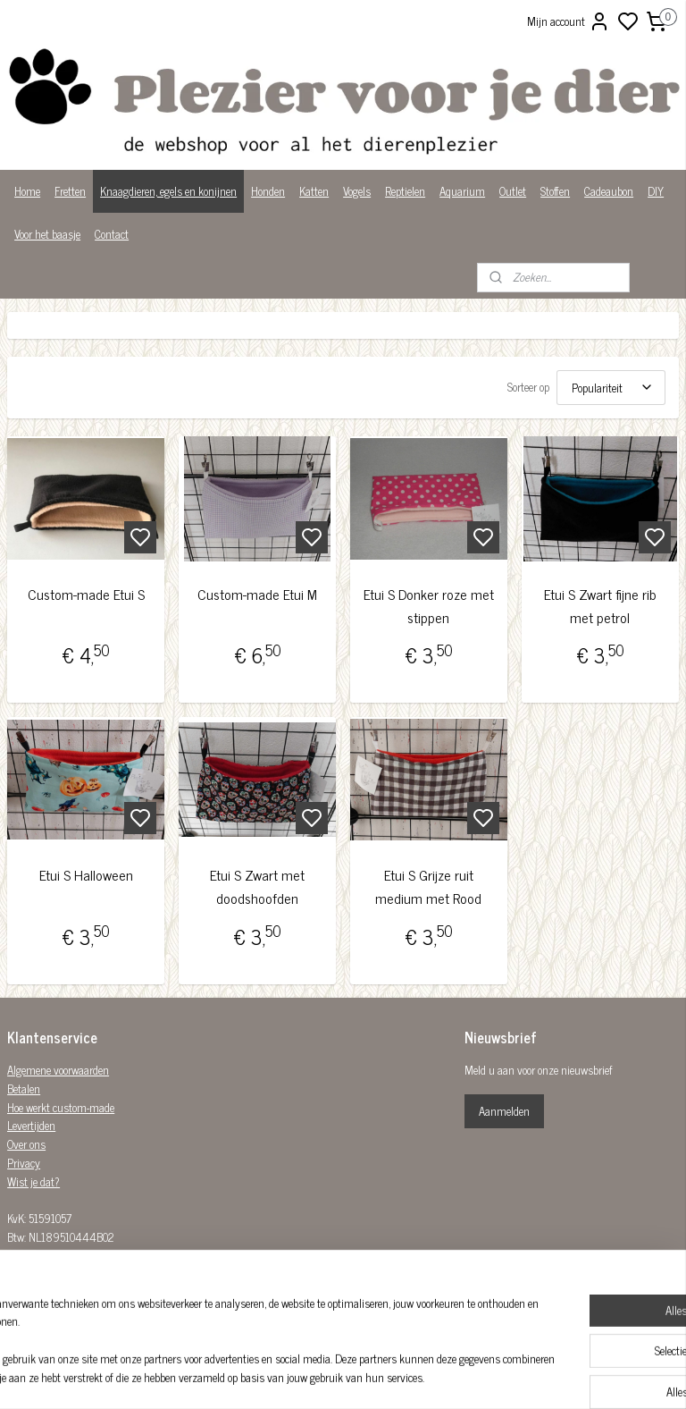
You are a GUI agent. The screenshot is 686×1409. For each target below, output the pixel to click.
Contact (112, 233)
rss (430, 1376)
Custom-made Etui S (86, 594)
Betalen (23, 1088)
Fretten (70, 190)
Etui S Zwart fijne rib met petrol (600, 606)
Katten (314, 190)
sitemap (404, 1376)
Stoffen (555, 190)
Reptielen (405, 190)
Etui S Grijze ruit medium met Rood (428, 887)
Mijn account (568, 21)
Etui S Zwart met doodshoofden (257, 887)
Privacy (23, 1162)
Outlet (512, 190)
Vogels (357, 190)
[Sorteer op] (611, 387)
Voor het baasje (47, 233)
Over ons (26, 1144)
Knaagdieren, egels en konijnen (168, 190)
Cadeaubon (608, 190)
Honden (268, 190)
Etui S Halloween (86, 876)
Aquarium (462, 190)
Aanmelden (504, 1110)
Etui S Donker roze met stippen (429, 606)
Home (27, 190)
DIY (656, 190)
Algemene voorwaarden (58, 1069)
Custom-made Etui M (257, 594)
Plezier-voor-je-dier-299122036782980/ (302, 1279)
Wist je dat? (33, 1181)
